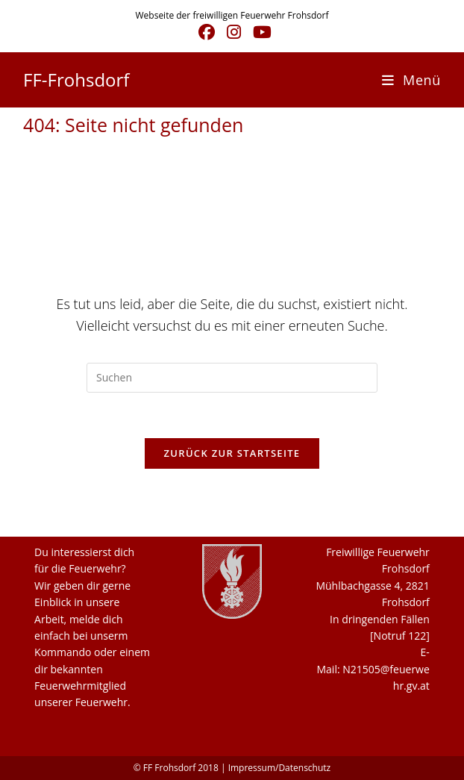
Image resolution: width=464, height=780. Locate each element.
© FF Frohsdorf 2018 (176, 767)
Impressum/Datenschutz (279, 767)
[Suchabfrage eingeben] (232, 378)
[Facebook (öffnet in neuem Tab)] (206, 32)
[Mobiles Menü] (411, 80)
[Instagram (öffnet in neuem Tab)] (234, 32)
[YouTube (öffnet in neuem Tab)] (259, 32)
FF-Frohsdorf (76, 79)
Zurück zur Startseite (232, 453)
